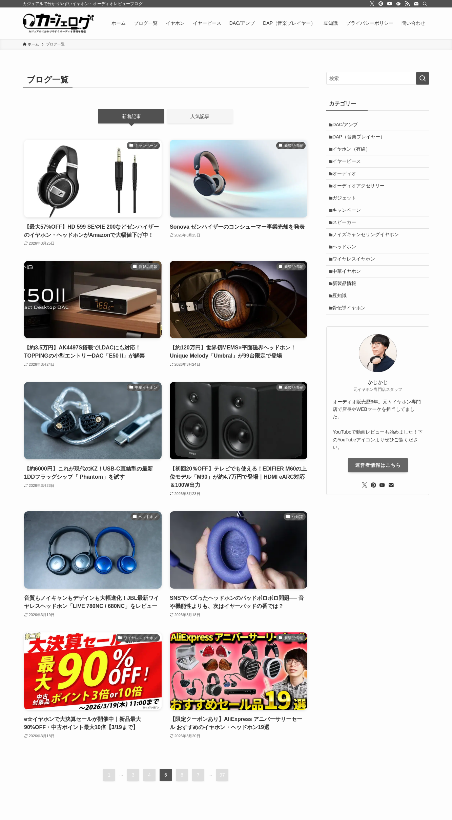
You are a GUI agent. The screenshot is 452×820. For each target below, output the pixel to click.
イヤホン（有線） (354, 153)
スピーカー (346, 238)
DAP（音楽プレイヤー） (361, 139)
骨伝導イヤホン (351, 337)
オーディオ (346, 182)
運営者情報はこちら (378, 495)
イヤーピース (349, 167)
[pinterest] (380, 3)
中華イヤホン (349, 295)
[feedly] (398, 3)
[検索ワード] (377, 78)
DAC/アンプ (347, 125)
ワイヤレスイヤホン (356, 280)
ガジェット (346, 210)
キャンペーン (349, 224)
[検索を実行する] (422, 78)
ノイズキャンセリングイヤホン (368, 252)
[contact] (416, 3)
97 (222, 775)
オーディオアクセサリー (361, 196)
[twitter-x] (372, 3)
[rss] (407, 3)
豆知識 (342, 323)
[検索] (424, 3)
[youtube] (389, 3)
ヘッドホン (346, 266)
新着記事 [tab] (131, 116)
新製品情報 (346, 308)
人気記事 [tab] (199, 116)
